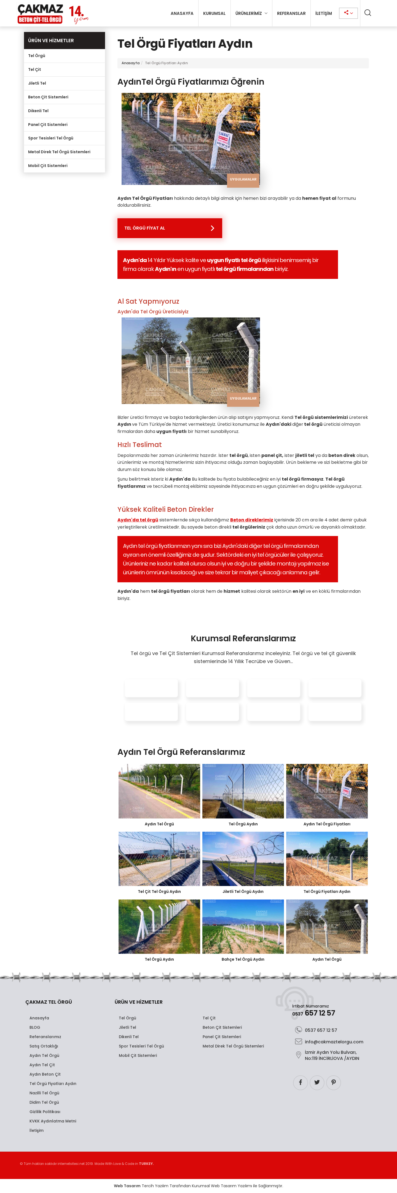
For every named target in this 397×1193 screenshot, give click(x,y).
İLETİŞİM (323, 13)
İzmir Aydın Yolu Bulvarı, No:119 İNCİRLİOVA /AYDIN (327, 1055)
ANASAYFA (182, 13)
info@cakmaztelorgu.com (329, 1042)
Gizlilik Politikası (44, 1111)
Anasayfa (131, 63)
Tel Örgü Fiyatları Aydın (52, 1083)
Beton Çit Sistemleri (48, 97)
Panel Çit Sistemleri (48, 124)
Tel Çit (34, 69)
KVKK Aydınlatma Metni (52, 1121)
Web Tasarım (127, 1186)
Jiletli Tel (37, 83)
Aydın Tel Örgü (44, 1055)
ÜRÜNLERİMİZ (248, 13)
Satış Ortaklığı (43, 1046)
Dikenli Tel (38, 111)
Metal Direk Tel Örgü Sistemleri (59, 152)
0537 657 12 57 (316, 1030)
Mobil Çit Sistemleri (48, 165)
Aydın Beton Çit (45, 1074)
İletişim (36, 1130)
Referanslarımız (45, 1037)
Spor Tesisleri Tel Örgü (50, 138)
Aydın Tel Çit (42, 1065)
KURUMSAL (214, 13)
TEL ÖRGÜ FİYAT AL (144, 228)
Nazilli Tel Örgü (44, 1093)
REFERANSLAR (291, 13)
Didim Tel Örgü (44, 1102)
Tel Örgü (36, 55)
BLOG (34, 1027)
